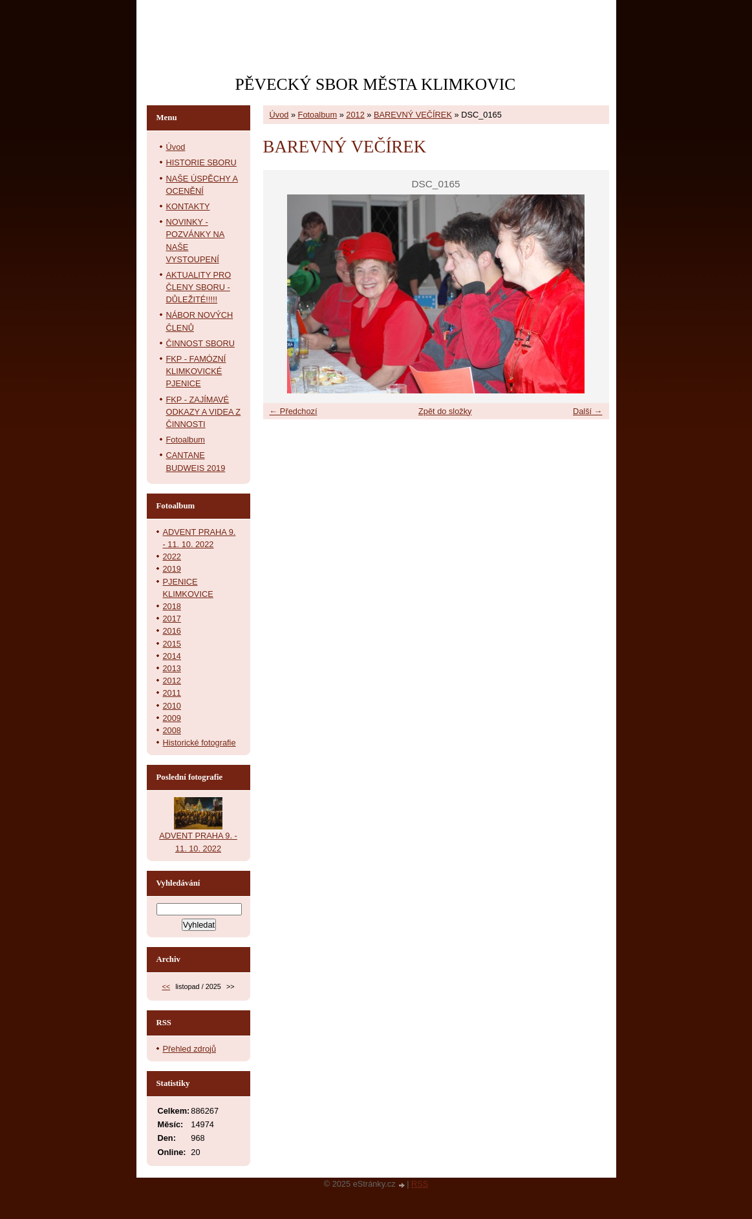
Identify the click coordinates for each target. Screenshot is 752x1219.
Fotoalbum (317, 115)
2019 (172, 569)
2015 (172, 644)
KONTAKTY (188, 206)
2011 (172, 693)
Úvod (279, 115)
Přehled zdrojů (190, 1049)
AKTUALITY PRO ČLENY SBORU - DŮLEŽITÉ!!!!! (198, 287)
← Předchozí (293, 411)
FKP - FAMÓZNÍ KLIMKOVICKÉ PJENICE (196, 371)
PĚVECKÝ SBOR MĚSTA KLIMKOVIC (375, 84)
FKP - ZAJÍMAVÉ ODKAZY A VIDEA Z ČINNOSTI (203, 412)
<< (166, 986)
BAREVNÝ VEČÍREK (413, 115)
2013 (172, 668)
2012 (355, 115)
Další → (588, 411)
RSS (419, 1184)
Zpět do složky (445, 411)
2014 (172, 656)
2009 (172, 718)
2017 (172, 618)
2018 (172, 606)
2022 (172, 556)
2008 (172, 730)
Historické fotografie (199, 742)
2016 (172, 631)
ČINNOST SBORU (200, 343)
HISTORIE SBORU (201, 162)
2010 (172, 706)
